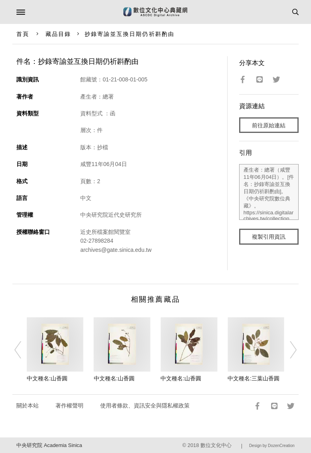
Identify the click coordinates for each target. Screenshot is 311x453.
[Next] (287, 349)
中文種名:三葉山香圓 (253, 378)
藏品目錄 (58, 34)
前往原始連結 (268, 125)
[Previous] (23, 349)
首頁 (22, 34)
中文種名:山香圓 (47, 378)
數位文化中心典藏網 (155, 12)
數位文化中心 (216, 445)
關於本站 (27, 405)
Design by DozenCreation (272, 445)
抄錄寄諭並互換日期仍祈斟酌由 (129, 34)
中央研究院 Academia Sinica (49, 445)
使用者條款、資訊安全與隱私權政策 (145, 405)
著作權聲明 (69, 405)
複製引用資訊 (268, 236)
